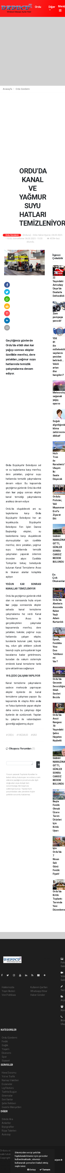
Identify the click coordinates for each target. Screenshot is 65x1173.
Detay (31, 1169)
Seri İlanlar (7, 1099)
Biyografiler (8, 1126)
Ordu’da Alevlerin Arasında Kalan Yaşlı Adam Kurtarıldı (58, 611)
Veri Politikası (9, 995)
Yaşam (5, 1049)
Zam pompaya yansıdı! (58, 317)
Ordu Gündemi (40, 8)
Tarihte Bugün (9, 1091)
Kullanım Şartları (38, 987)
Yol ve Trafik (8, 1076)
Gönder (39, 764)
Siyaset (6, 1060)
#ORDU (10, 735)
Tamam (45, 1169)
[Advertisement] (32, 51)
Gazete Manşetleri (11, 1107)
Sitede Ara (7, 1119)
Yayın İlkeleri (8, 991)
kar (14, 492)
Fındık (5, 1041)
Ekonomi (6, 1053)
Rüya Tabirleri (9, 1130)
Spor (4, 1056)
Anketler (6, 1123)
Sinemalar (7, 1095)
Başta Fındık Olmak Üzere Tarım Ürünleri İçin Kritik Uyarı (57, 816)
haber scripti (6, 1165)
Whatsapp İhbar (38, 991)
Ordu (9, 465)
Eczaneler (7, 1084)
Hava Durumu (9, 1072)
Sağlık (5, 1045)
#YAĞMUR (22, 735)
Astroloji (6, 1134)
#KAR (34, 735)
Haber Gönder (37, 995)
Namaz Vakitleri (10, 1080)
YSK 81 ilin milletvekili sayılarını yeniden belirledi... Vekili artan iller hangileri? (59, 356)
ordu (38, 701)
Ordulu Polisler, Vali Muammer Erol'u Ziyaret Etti (58, 507)
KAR (25, 584)
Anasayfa (7, 89)
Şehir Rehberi (9, 1103)
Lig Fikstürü (8, 1088)
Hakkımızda (8, 987)
